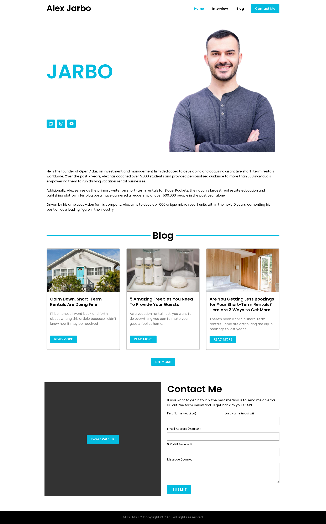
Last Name (239, 413)
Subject (179, 444)
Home (199, 9)
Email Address (184, 429)
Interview (220, 9)
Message (180, 460)
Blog (240, 9)
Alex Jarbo (69, 8)
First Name (181, 413)
